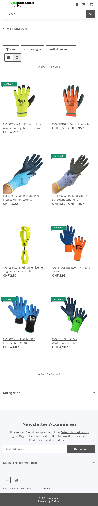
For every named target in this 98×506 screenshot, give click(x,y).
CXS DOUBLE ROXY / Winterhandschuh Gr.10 (67, 341)
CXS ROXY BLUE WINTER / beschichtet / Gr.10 (19, 341)
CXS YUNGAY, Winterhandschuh (72, 124)
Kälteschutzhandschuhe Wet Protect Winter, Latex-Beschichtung (21, 198)
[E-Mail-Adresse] (35, 449)
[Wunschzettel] (83, 4)
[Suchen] (45, 14)
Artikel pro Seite (59, 49)
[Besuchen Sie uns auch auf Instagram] (16, 480)
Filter (11, 49)
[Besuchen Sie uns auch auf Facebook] (7, 480)
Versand (46, 488)
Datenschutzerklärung (75, 432)
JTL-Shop (55, 501)
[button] (76, 4)
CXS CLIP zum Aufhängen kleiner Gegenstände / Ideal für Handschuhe (23, 269)
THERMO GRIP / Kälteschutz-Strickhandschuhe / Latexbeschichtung (70, 198)
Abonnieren (80, 449)
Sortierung (31, 49)
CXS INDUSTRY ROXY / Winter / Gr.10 (71, 269)
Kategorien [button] (11, 393)
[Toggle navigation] (5, 2)
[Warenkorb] (91, 4)
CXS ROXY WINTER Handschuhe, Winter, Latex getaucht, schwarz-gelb (23, 126)
